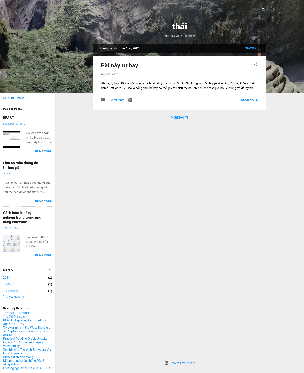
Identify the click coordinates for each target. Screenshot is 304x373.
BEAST (8, 118)
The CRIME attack (15, 316)
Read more (249, 100)
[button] (255, 65)
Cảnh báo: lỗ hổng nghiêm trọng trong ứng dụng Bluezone (22, 217)
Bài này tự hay (119, 65)
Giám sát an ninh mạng (18, 357)
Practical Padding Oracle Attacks (25, 338)
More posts (179, 117)
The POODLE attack (16, 313)
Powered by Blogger (179, 363)
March (10, 284)
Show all (252, 48)
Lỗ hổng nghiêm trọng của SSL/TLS (27, 368)
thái (179, 26)
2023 (6, 277)
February (12, 291)
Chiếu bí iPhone (13, 98)
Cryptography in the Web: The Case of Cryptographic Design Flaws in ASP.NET (26, 331)
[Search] (263, 10)
